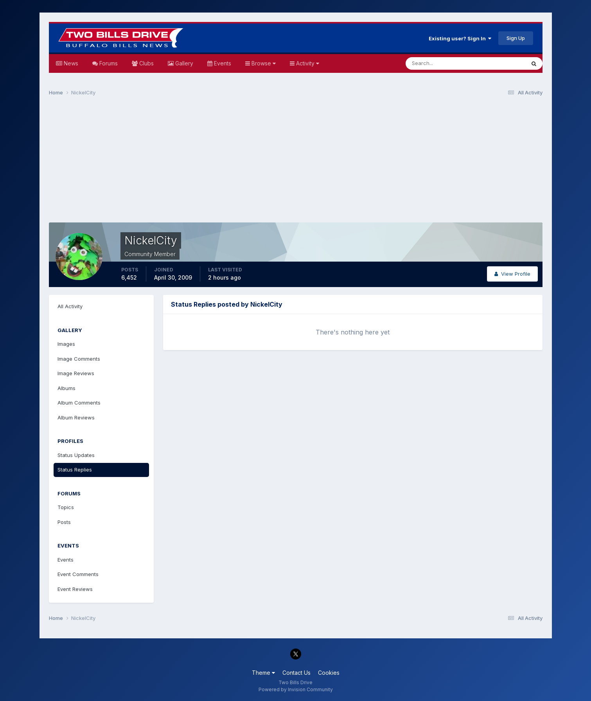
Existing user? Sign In (460, 38)
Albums (66, 388)
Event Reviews (75, 589)
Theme (263, 672)
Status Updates (76, 455)
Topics (65, 507)
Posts (64, 522)
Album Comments (79, 402)
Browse (263, 63)
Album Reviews (76, 417)
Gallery (183, 63)
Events (221, 63)
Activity (307, 63)
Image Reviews (75, 373)
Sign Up (516, 38)
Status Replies (74, 469)
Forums (108, 63)
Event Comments (78, 574)
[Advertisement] (295, 163)
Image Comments (78, 359)
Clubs (146, 63)
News (70, 63)
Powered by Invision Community (296, 689)
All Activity (70, 306)
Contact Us (296, 672)
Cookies (329, 672)
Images (66, 344)
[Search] (440, 63)
